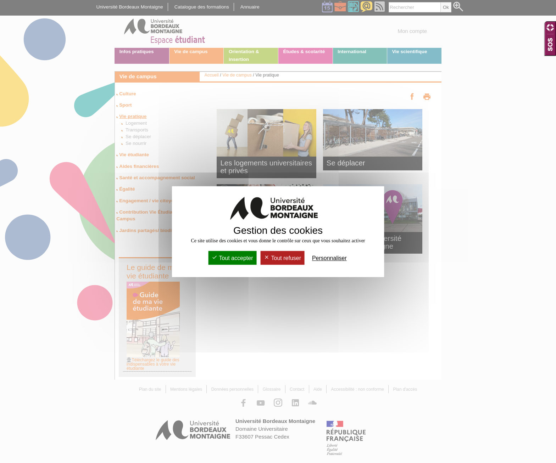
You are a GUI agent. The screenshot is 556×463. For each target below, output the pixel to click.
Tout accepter (232, 258)
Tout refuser (282, 258)
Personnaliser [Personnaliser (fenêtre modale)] (329, 258)
